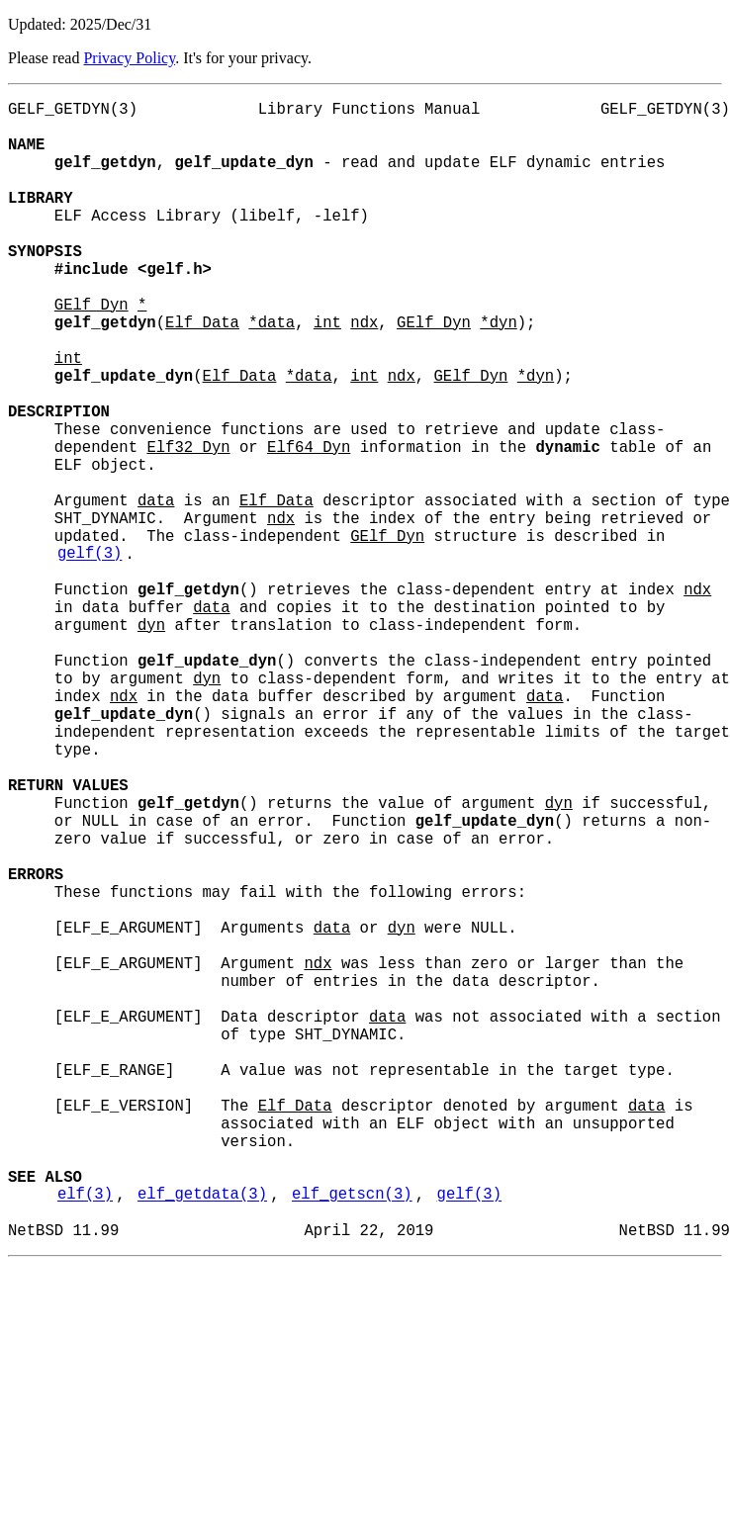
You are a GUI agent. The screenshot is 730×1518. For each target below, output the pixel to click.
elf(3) (85, 1439)
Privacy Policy (129, 57)
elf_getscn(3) (352, 1439)
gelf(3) (90, 656)
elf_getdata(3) (202, 1439)
